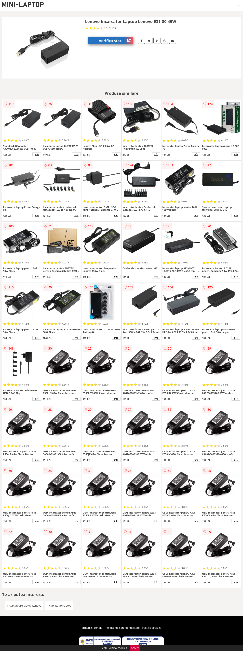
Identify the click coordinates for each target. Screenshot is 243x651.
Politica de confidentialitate (123, 628)
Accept (135, 648)
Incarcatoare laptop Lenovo (24, 605)
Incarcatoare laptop (59, 605)
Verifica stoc (116, 40)
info (37, 154)
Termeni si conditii (91, 628)
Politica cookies (151, 628)
